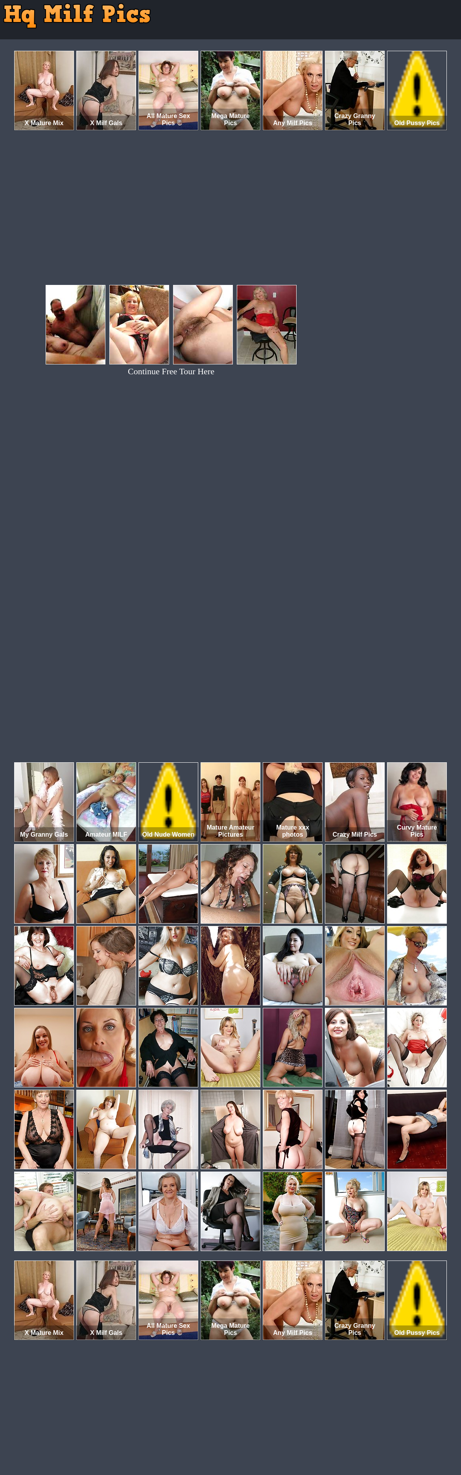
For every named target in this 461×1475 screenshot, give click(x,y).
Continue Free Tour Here (171, 371)
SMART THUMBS (244, 1442)
